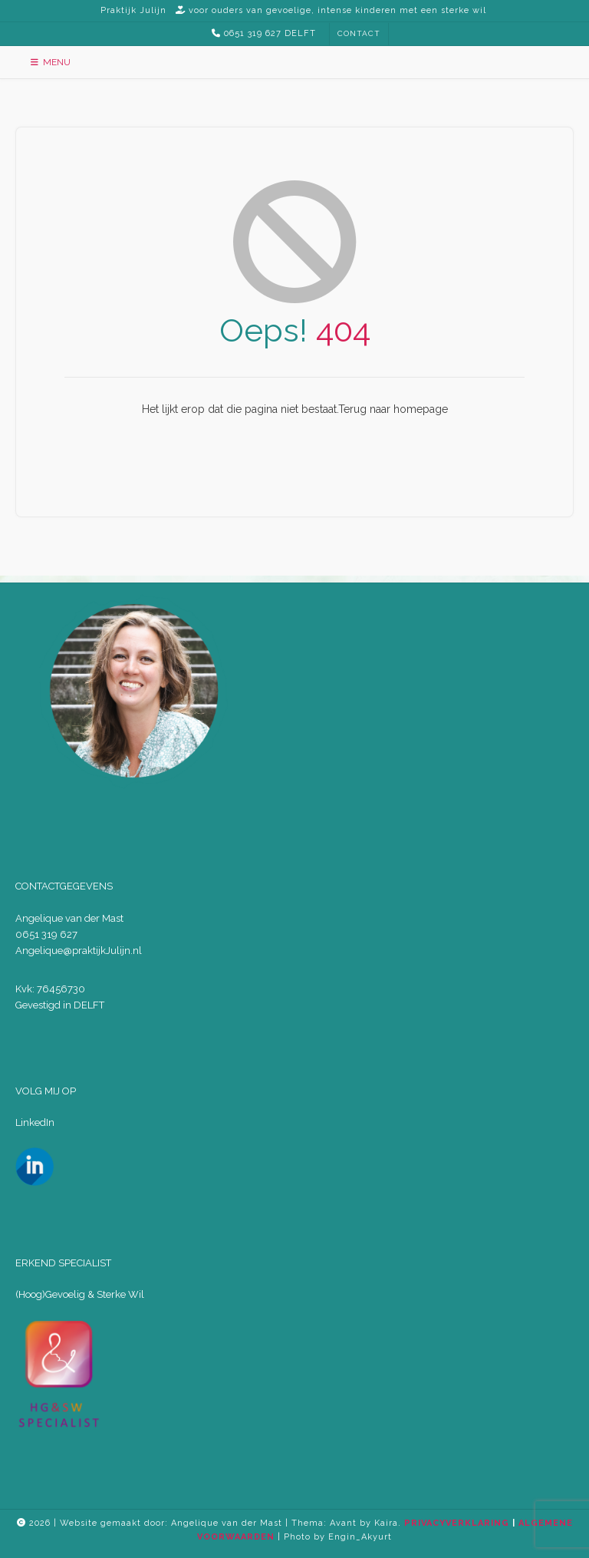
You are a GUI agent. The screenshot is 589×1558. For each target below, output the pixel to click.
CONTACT (358, 33)
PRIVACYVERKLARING (456, 1523)
